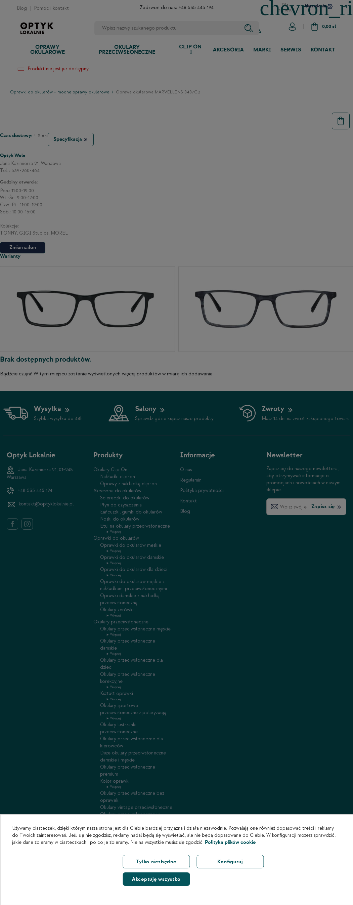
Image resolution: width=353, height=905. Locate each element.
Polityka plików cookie (230, 842)
